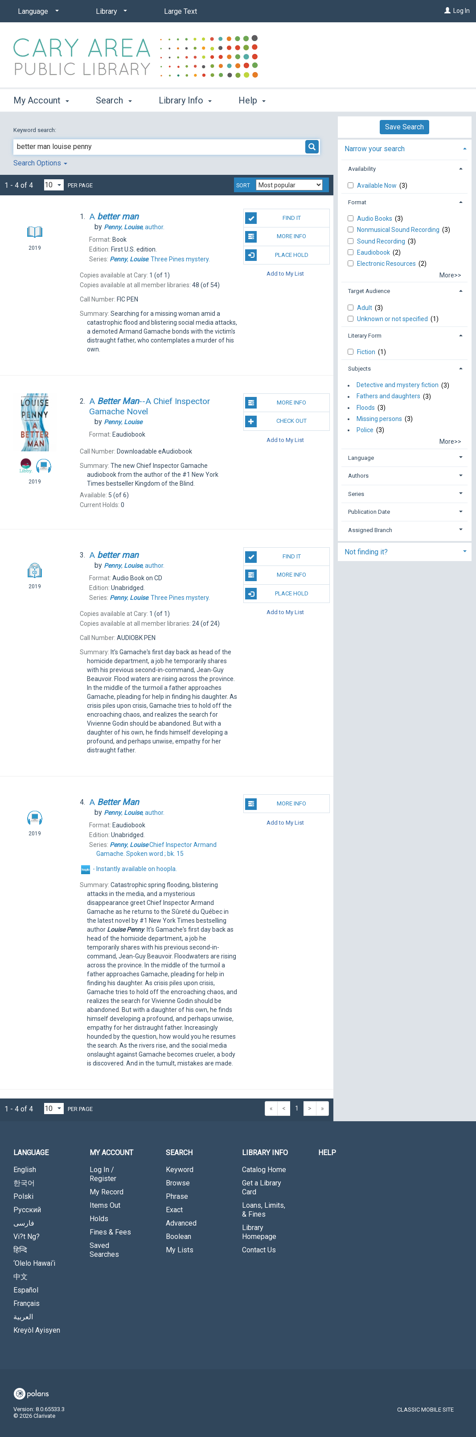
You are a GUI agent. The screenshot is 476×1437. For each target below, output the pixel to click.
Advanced (181, 1223)
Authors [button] (358, 475)
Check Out (276, 421)
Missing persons (379, 418)
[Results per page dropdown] (54, 184)
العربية (23, 1317)
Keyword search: (35, 130)
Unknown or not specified (393, 318)
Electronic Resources (387, 263)
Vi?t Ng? (26, 1236)
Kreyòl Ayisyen (36, 1330)
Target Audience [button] (369, 291)
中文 (20, 1276)
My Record (106, 1192)
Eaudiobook (374, 252)
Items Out (105, 1205)
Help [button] (252, 100)
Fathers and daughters (388, 396)
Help (327, 1152)
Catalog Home (264, 1169)
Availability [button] (362, 168)
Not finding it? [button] (366, 552)
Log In (461, 10)
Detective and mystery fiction (398, 385)
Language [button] (361, 457)
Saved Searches (104, 1250)
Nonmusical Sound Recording (399, 229)
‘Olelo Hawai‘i (34, 1263)
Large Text (180, 11)
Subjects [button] (359, 368)
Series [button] (356, 494)
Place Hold (276, 255)
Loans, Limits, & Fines (263, 1209)
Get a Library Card (261, 1187)
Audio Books (375, 218)
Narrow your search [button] (375, 149)
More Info (275, 237)
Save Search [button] (404, 127)
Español (25, 1290)
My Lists (179, 1250)
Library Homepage (259, 1232)
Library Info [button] (185, 100)
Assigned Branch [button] (370, 530)
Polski (23, 1196)
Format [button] (357, 202)
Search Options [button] (40, 163)
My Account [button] (41, 100)
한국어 (24, 1183)
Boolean (178, 1236)
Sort (243, 185)
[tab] (405, 148)
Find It (272, 218)
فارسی (23, 1223)
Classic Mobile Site (425, 1409)
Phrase (177, 1196)
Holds (99, 1218)
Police (365, 430)
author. (134, 227)
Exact (174, 1210)
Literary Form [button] (365, 335)
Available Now (377, 185)
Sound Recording (381, 241)
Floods (366, 407)
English (24, 1169)
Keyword (179, 1169)
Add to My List (285, 273)
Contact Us (259, 1250)
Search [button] (113, 100)
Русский (27, 1210)
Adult (365, 307)
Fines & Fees (110, 1232)
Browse (178, 1183)
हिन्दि (20, 1250)
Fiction (367, 351)
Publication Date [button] (369, 511)
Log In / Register (103, 1174)
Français (26, 1303)
